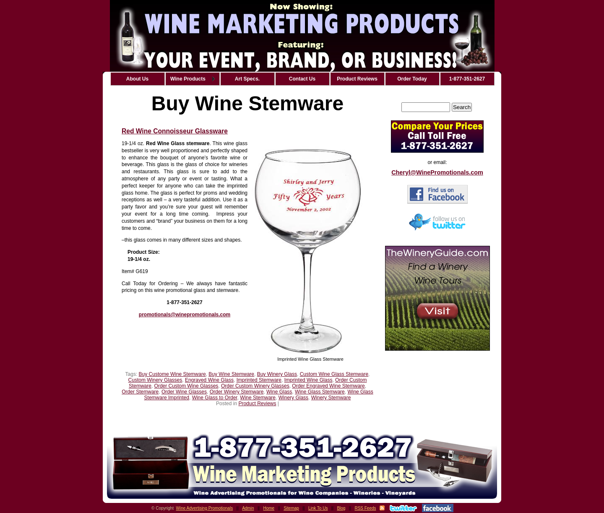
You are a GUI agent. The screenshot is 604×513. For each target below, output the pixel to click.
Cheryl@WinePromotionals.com (437, 172)
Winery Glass (293, 398)
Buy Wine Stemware (231, 374)
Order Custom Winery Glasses (255, 386)
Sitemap (291, 508)
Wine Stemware (258, 398)
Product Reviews (257, 403)
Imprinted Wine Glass (308, 380)
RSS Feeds (365, 508)
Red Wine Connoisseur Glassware (175, 131)
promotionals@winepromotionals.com (184, 315)
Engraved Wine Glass (209, 380)
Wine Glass (279, 392)
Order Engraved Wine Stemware (328, 386)
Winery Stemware (331, 398)
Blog (341, 508)
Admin (248, 508)
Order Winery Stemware (237, 392)
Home (269, 508)
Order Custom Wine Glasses (186, 386)
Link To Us (318, 508)
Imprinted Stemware (259, 380)
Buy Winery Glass (277, 374)
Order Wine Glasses (184, 392)
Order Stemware (140, 392)
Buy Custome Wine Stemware (172, 374)
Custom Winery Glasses (155, 380)
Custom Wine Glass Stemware (334, 374)
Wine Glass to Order (214, 398)
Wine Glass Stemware (320, 392)
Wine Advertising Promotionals (204, 508)
